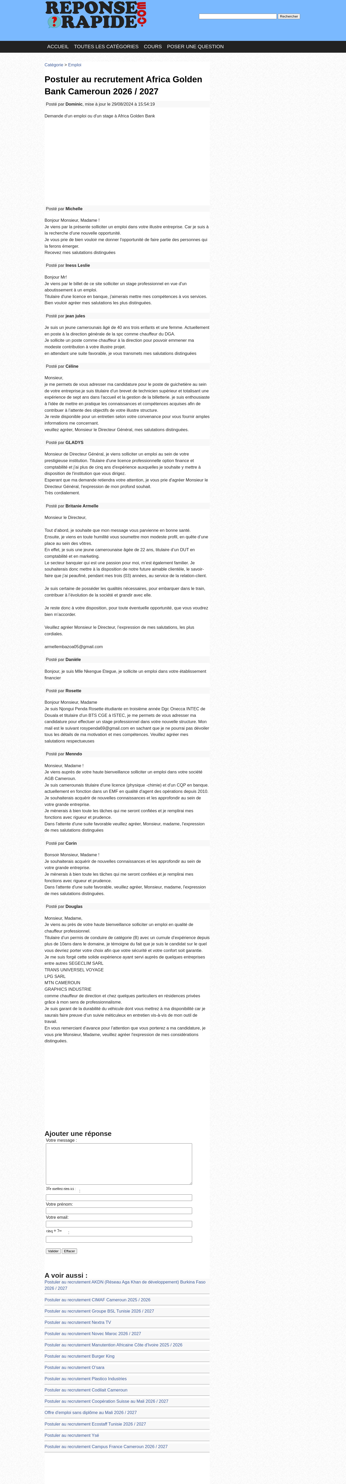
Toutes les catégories (106, 40)
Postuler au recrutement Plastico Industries (79, 1143)
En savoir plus (169, 1466)
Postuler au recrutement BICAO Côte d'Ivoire (80, 1371)
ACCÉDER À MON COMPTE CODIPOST (78, 1390)
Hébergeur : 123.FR (159, 1474)
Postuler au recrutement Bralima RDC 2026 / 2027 (85, 1380)
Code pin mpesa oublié (63, 1342)
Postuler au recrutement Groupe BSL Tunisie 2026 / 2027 (90, 1085)
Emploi (69, 56)
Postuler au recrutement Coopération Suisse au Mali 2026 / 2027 (96, 1161)
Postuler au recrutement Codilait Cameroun (79, 1152)
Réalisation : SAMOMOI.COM (213, 1474)
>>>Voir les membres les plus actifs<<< (245, 182)
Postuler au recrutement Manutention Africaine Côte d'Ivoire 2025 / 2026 (102, 1114)
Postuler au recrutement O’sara (70, 1133)
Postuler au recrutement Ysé (67, 1190)
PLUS (251, 1474)
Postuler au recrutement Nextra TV (72, 1095)
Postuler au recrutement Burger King (74, 1123)
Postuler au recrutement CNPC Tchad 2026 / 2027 (85, 1361)
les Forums (121, 1474)
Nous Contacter (86, 1474)
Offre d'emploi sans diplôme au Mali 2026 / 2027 (83, 1171)
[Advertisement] (127, 144)
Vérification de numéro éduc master (73, 1333)
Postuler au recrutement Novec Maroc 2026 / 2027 (85, 1104)
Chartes (55, 1474)
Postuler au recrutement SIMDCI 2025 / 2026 (81, 1314)
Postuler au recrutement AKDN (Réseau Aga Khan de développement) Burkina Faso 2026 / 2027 (122, 1066)
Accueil (58, 40)
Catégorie (52, 56)
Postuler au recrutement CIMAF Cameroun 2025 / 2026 (89, 1076)
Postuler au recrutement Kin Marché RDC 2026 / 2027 (88, 1323)
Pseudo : (227, 77)
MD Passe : (227, 88)
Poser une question (195, 40)
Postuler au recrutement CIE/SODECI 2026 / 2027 (85, 1352)
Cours (153, 40)
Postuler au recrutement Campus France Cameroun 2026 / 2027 (96, 1200)
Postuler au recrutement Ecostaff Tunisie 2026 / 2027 (87, 1181)
